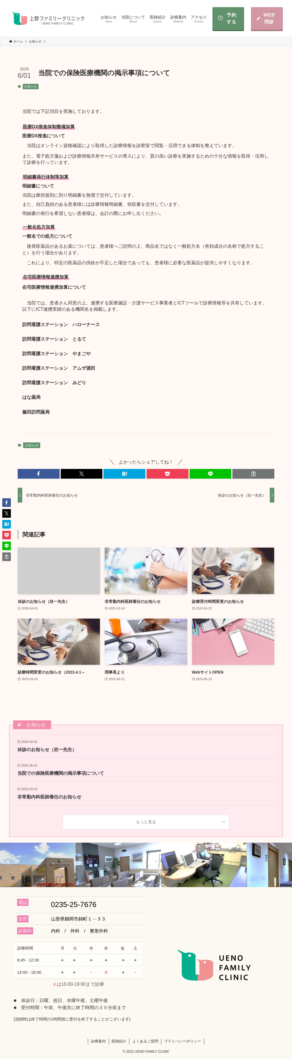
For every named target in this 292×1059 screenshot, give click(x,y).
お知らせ (30, 86)
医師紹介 (118, 1041)
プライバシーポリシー (182, 1041)
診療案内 (98, 1041)
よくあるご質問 (145, 1041)
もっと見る (146, 822)
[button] (39, 474)
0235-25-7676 (73, 904)
